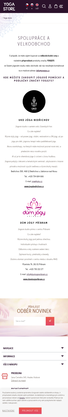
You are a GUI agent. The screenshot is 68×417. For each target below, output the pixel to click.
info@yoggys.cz (43, 70)
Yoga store (7, 18)
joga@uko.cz (37, 181)
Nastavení (8, 410)
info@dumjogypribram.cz (37, 274)
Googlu (22, 398)
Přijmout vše (30, 410)
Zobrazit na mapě (18, 380)
